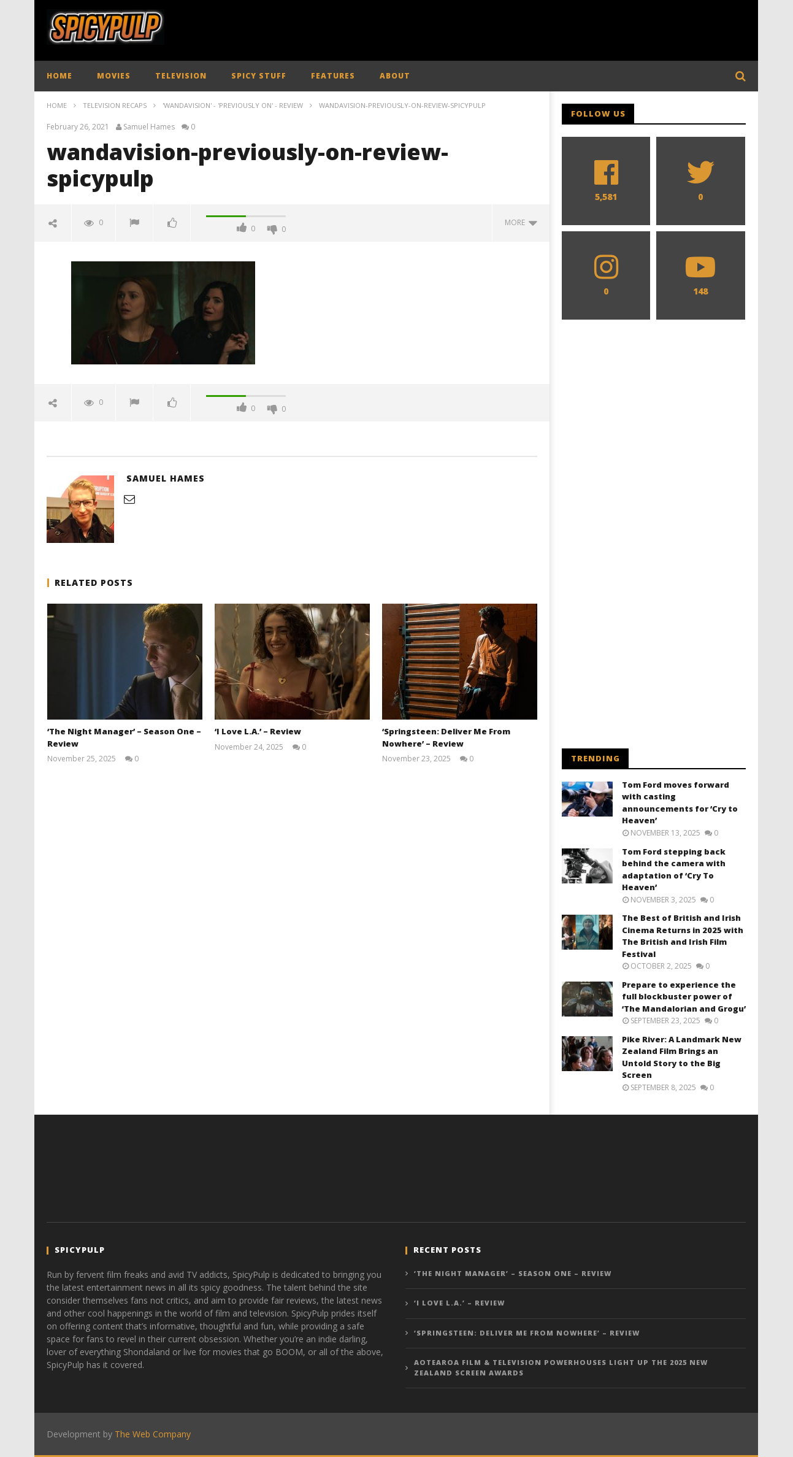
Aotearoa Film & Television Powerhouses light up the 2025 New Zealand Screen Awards (561, 1367)
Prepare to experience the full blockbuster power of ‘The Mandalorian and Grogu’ (684, 996)
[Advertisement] (522, 27)
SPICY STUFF (258, 76)
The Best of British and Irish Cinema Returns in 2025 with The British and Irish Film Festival (682, 935)
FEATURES (333, 76)
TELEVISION (181, 76)
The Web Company (153, 1434)
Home (57, 105)
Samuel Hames (149, 127)
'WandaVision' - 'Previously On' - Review (233, 105)
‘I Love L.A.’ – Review (258, 731)
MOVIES (114, 76)
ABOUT (395, 76)
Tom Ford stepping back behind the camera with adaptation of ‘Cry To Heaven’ (674, 869)
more (521, 222)
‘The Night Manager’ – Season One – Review (512, 1273)
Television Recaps (115, 105)
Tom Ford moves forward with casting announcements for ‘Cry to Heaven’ (680, 802)
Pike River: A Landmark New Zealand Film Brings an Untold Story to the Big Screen (681, 1057)
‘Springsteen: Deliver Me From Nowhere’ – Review (446, 737)
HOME (59, 76)
